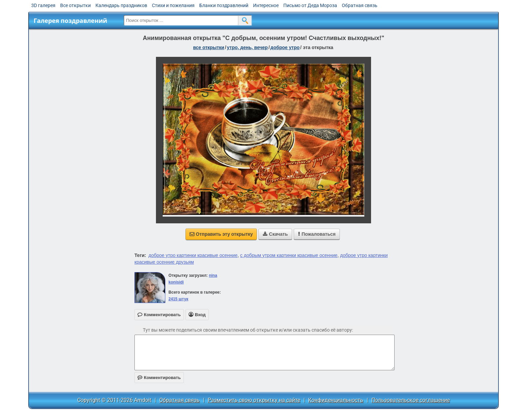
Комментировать (159, 377)
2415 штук (178, 299)
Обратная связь (359, 5)
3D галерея (43, 5)
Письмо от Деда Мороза (310, 5)
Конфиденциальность (335, 400)
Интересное (266, 5)
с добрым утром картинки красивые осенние (288, 255)
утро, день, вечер (247, 47)
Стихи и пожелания (173, 5)
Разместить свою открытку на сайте (254, 400)
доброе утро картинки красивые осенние (193, 255)
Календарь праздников (121, 5)
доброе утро (285, 47)
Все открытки (75, 5)
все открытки (208, 47)
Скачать (275, 234)
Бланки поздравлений (223, 5)
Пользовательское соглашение (410, 400)
